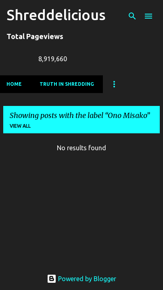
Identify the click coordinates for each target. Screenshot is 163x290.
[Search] (132, 16)
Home (14, 84)
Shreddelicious (56, 14)
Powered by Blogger (81, 278)
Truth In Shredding (67, 84)
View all (20, 125)
